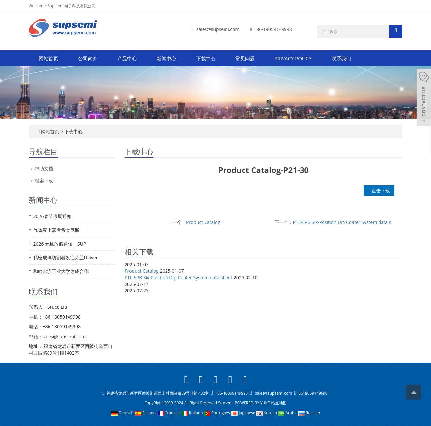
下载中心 (206, 58)
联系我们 (341, 58)
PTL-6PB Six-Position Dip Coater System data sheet (178, 277)
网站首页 (48, 58)
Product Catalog (203, 222)
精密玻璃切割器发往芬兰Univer (65, 257)
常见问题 (245, 58)
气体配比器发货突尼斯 (56, 230)
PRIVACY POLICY (293, 58)
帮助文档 (44, 168)
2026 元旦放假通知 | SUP (59, 244)
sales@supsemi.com (218, 29)
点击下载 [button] (379, 190)
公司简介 (88, 58)
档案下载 (44, 180)
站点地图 (279, 403)
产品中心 (127, 58)
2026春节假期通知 (52, 216)
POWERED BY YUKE (253, 403)
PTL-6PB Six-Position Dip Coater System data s (342, 222)
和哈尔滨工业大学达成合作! (61, 271)
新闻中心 (166, 58)
